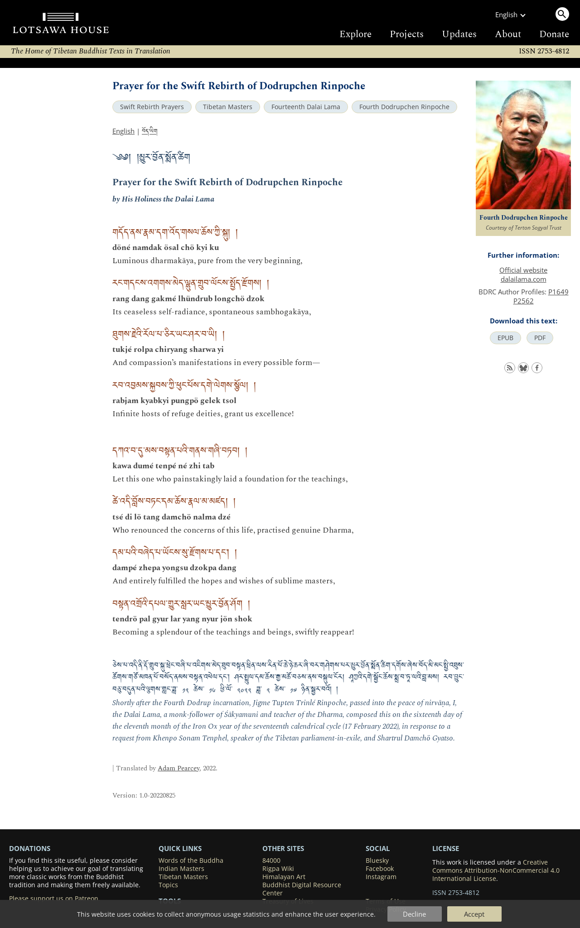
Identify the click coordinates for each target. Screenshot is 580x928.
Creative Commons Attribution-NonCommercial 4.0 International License (496, 870)
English (123, 130)
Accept (474, 913)
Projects (407, 34)
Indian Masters (181, 869)
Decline (414, 913)
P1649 (558, 291)
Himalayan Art (283, 877)
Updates (459, 34)
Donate (554, 34)
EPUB (505, 338)
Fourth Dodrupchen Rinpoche (404, 107)
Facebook (380, 869)
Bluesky (377, 860)
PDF (540, 338)
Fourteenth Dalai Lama (305, 107)
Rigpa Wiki (278, 869)
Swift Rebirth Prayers (152, 107)
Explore (355, 34)
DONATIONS (29, 848)
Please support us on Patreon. (54, 898)
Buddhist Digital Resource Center (301, 889)
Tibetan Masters (227, 107)
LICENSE (445, 848)
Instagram (381, 877)
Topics (168, 885)
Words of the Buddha (191, 860)
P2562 (523, 300)
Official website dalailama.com (523, 274)
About (508, 34)
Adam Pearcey (178, 768)
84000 (271, 860)
